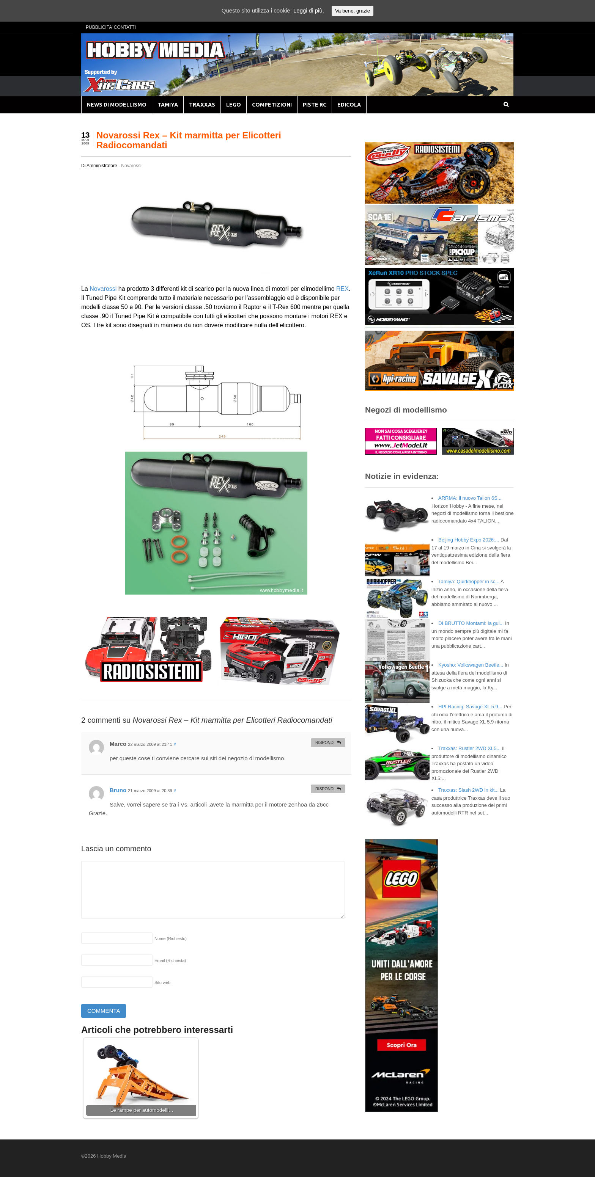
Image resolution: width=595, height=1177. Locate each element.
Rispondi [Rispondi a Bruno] (325, 788)
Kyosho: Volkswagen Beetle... (470, 665)
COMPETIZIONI (272, 105)
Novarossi (131, 165)
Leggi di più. (308, 10)
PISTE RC (314, 105)
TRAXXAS (202, 105)
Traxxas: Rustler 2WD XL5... (469, 748)
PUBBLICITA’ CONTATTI (111, 27)
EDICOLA (349, 105)
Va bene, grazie (352, 11)
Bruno (118, 790)
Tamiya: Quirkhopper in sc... (468, 581)
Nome (170, 938)
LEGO (233, 105)
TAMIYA (167, 105)
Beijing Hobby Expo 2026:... (468, 540)
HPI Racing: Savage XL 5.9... (470, 706)
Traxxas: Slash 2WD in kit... (468, 790)
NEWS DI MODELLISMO (116, 105)
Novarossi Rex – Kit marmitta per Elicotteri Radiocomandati (188, 140)
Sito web (162, 982)
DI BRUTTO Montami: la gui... (471, 623)
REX (342, 289)
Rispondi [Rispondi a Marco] (325, 742)
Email (170, 960)
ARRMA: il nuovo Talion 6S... (470, 498)
